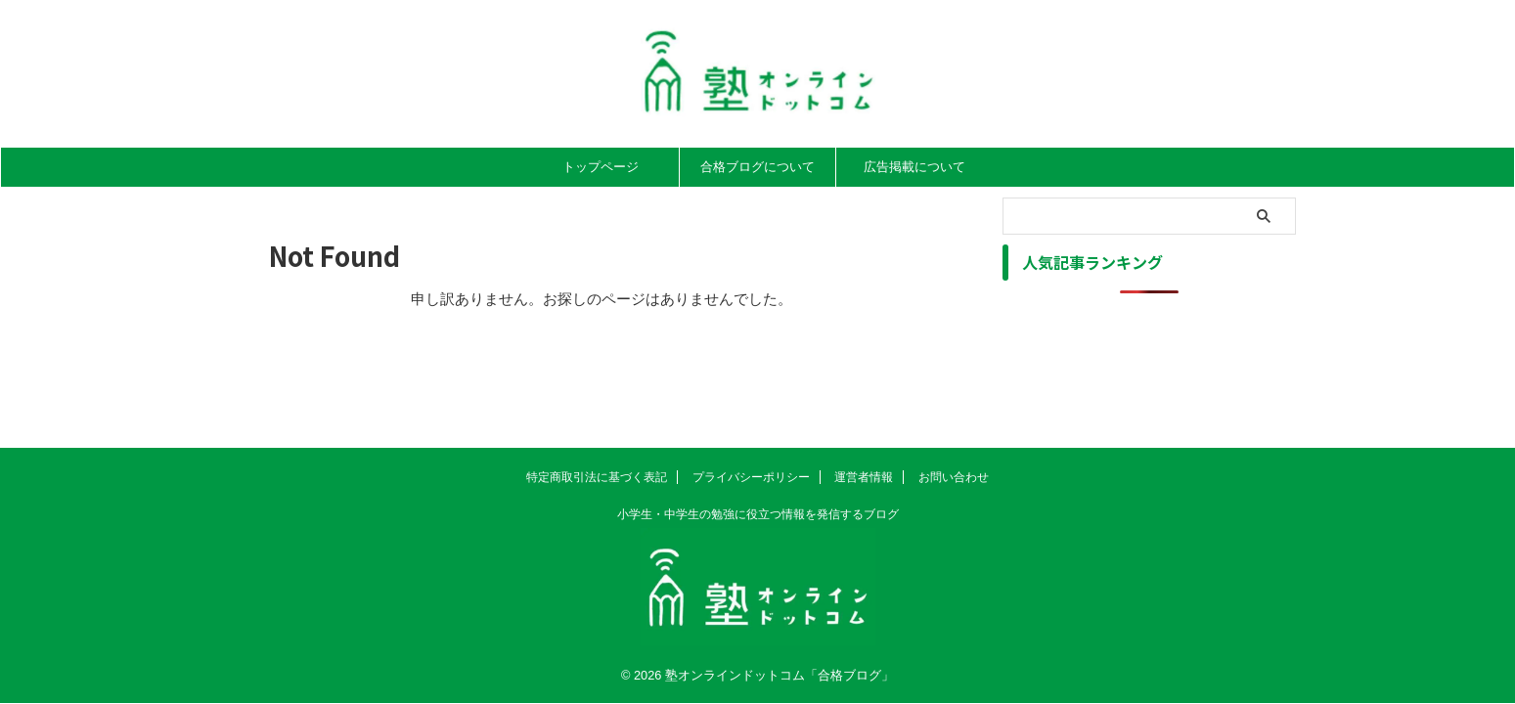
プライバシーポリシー (751, 477)
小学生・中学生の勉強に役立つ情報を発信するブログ (758, 514)
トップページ (600, 166)
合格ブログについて (757, 166)
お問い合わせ (953, 477)
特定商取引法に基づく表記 (596, 477)
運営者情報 (863, 477)
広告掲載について (914, 166)
